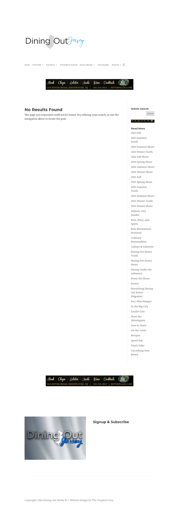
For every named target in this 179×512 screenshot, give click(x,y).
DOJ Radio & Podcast (68, 65)
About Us (115, 65)
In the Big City (139, 306)
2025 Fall (136, 177)
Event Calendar (86, 65)
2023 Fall (136, 132)
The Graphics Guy (102, 500)
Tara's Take (137, 345)
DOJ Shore (50, 65)
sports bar (137, 340)
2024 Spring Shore (141, 161)
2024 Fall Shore (140, 156)
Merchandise (103, 65)
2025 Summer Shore (142, 195)
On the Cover (138, 330)
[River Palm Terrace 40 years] (89, 88)
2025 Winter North (142, 201)
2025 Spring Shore (141, 182)
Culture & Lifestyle (142, 246)
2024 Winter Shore (142, 172)
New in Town (138, 325)
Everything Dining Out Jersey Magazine (142, 292)
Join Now (124, 435)
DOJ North (36, 65)
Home (27, 65)
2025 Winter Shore (142, 206)
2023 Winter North (142, 151)
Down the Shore (140, 278)
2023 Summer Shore (142, 146)
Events (135, 283)
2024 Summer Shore (142, 166)
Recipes (135, 335)
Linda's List (138, 311)
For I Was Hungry (141, 301)
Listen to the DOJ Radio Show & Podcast (122, 445)
